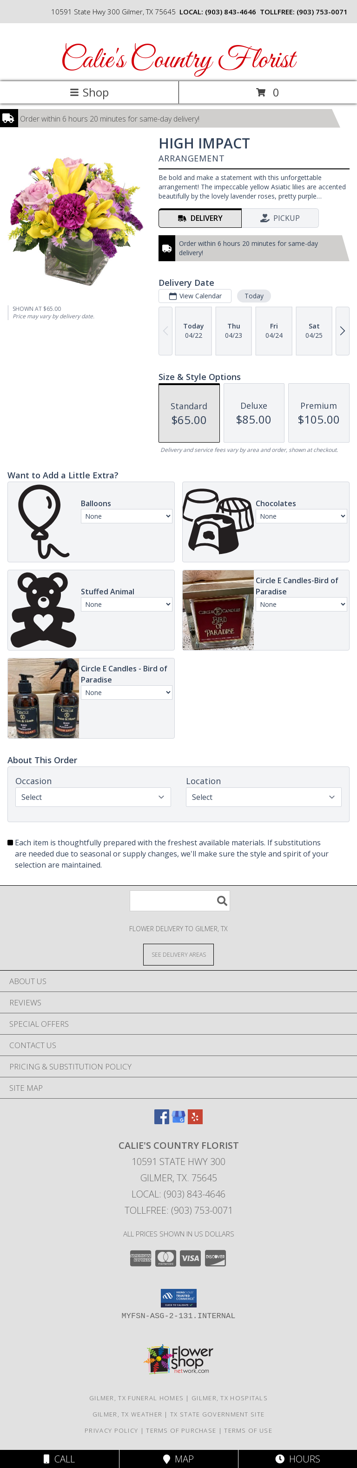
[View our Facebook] (161, 1121)
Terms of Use (248, 1430)
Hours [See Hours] (297, 1459)
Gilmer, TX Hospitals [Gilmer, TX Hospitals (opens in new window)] (230, 1398)
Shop (89, 92)
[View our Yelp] (195, 1121)
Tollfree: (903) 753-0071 (179, 1210)
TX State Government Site (217, 1414)
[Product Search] (180, 900)
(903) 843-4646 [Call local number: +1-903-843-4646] (230, 11)
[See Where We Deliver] (178, 954)
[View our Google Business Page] (178, 1121)
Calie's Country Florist (177, 60)
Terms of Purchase (181, 1430)
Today (254, 295)
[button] (179, 1298)
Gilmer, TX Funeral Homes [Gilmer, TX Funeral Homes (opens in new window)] (136, 1398)
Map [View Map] (178, 1459)
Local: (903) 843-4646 (178, 1194)
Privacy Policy (111, 1430)
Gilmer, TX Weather (127, 1414)
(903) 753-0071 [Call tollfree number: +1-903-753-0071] (322, 11)
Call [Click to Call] (59, 1459)
